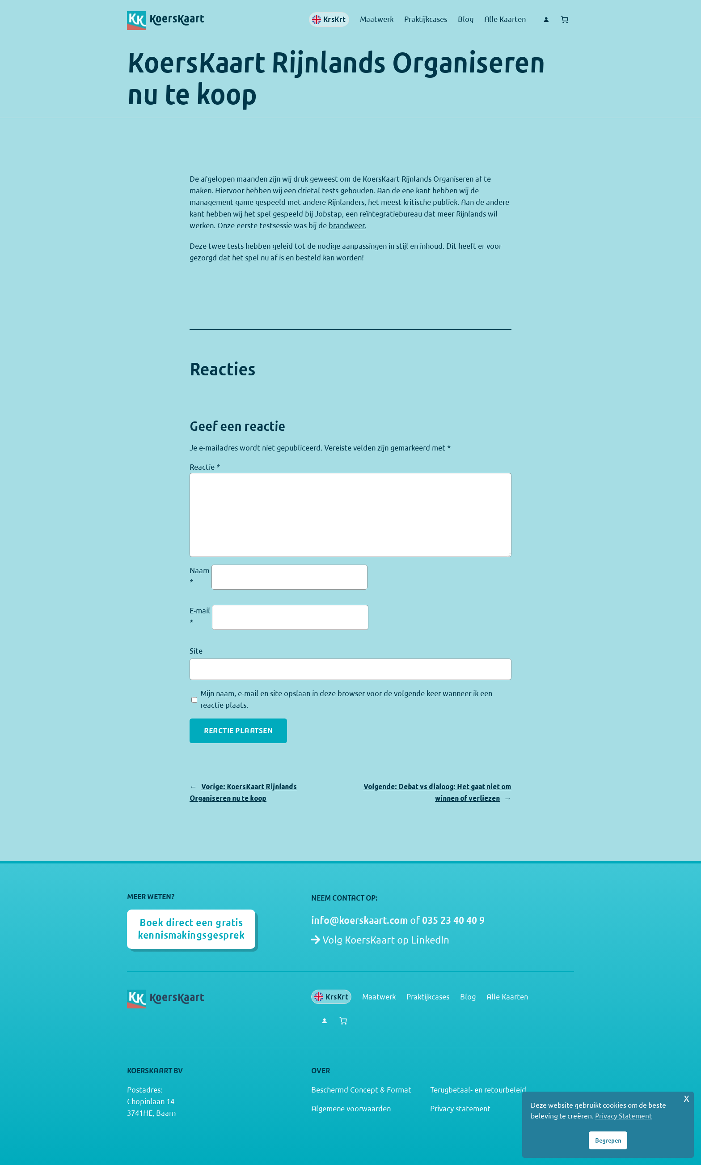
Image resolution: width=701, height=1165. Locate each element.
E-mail (200, 616)
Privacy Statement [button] (623, 1116)
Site (196, 650)
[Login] (545, 19)
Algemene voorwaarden (351, 1108)
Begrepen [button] (608, 1140)
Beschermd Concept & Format (361, 1089)
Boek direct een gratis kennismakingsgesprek (191, 928)
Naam (199, 576)
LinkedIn (430, 940)
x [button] (686, 1098)
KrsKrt (329, 19)
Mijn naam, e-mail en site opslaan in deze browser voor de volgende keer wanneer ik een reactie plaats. (346, 699)
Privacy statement (460, 1108)
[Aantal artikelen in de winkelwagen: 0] (564, 19)
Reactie (205, 467)
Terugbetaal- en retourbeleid (478, 1089)
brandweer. (347, 225)
